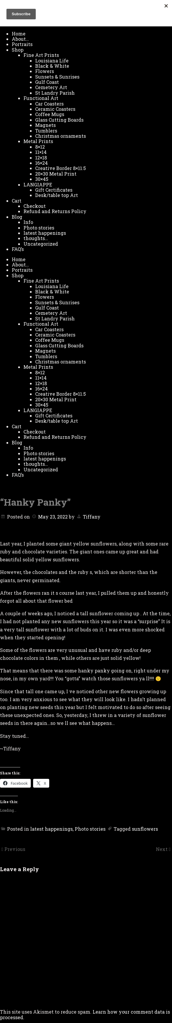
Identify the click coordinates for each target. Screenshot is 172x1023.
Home (18, 33)
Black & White (52, 66)
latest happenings (44, 233)
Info (28, 222)
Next (162, 849)
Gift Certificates (53, 190)
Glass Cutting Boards (59, 120)
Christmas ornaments (60, 136)
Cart (16, 201)
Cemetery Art (51, 87)
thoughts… (35, 238)
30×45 (41, 179)
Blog (17, 217)
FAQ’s (18, 249)
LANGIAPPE (37, 184)
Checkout (34, 206)
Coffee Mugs (49, 114)
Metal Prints (38, 141)
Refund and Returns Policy (54, 211)
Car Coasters (49, 104)
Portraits (22, 44)
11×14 (41, 152)
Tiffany (92, 517)
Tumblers (46, 131)
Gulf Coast (47, 82)
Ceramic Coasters (55, 109)
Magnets (45, 125)
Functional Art (40, 98)
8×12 (40, 147)
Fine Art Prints (41, 55)
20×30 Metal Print (55, 174)
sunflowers (145, 829)
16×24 (41, 163)
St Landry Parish (55, 93)
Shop (17, 50)
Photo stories (38, 228)
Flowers (44, 71)
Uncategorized (40, 244)
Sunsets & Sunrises (57, 77)
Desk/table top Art (56, 195)
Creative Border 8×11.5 (60, 168)
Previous (14, 849)
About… (20, 39)
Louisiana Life (52, 60)
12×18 (41, 157)
